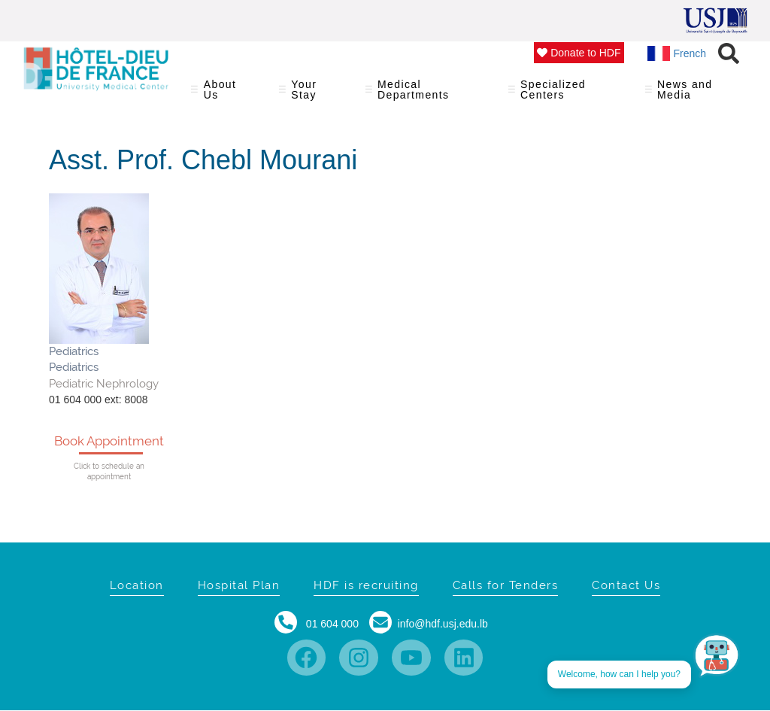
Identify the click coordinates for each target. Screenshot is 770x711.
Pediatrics (74, 351)
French (677, 53)
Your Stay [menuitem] (312, 94)
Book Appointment (109, 440)
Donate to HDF (578, 53)
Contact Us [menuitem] (626, 585)
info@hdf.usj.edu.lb (443, 624)
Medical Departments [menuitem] (427, 94)
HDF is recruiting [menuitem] (366, 585)
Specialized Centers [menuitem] (567, 94)
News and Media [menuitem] (691, 94)
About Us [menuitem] (225, 94)
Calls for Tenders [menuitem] (506, 585)
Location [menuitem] (137, 585)
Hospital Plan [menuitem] (239, 585)
